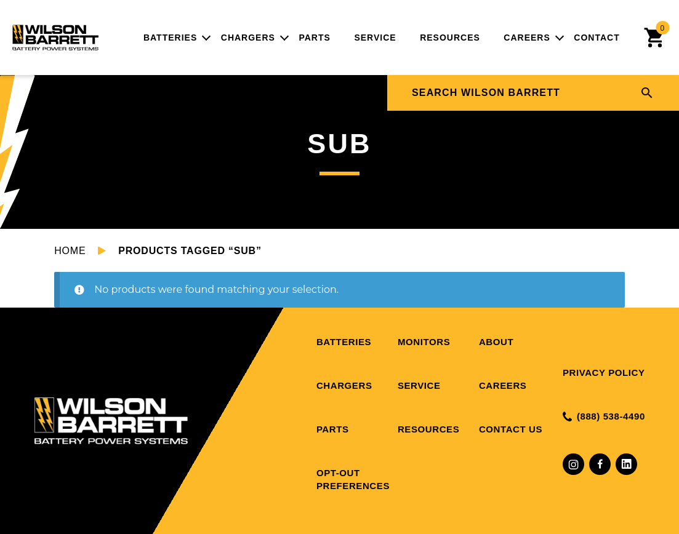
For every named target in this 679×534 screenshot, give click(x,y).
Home (70, 250)
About (496, 342)
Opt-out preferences (353, 479)
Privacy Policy (604, 372)
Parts (314, 37)
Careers (527, 37)
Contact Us (510, 429)
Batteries (170, 37)
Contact (596, 37)
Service (375, 37)
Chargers (248, 37)
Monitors (424, 342)
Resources (450, 37)
